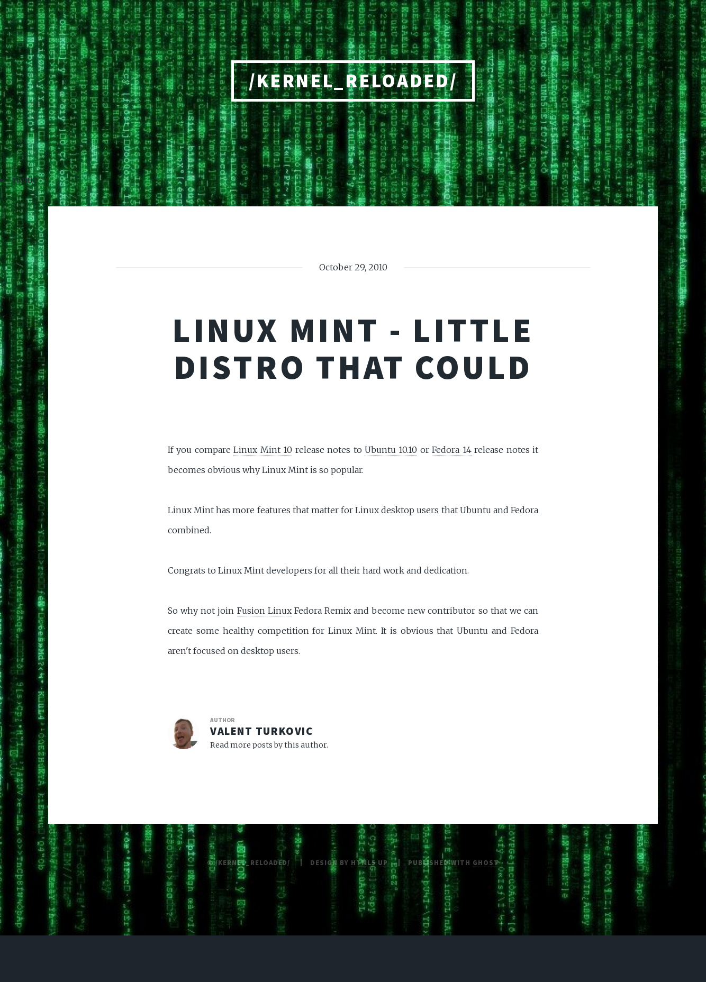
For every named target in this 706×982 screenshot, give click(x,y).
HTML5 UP (369, 862)
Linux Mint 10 (262, 449)
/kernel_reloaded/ (353, 81)
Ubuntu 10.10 (391, 449)
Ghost (486, 862)
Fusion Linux (264, 610)
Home (25, 179)
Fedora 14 (451, 449)
